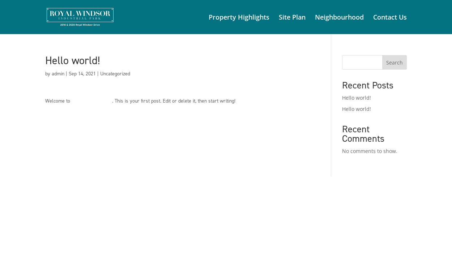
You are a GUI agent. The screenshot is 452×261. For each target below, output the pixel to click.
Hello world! (356, 97)
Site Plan (292, 17)
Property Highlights (239, 17)
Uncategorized (115, 73)
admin (58, 73)
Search (394, 62)
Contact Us (390, 17)
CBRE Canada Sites (92, 101)
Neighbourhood (339, 17)
